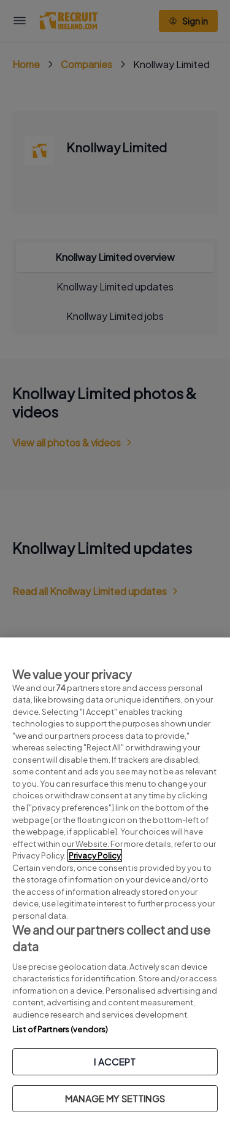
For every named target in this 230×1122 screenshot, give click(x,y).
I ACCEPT (115, 1061)
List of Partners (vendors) (60, 1029)
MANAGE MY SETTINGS (115, 1098)
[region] (115, 879)
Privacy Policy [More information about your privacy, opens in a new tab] (95, 855)
